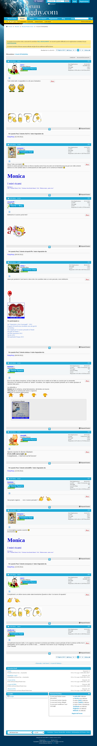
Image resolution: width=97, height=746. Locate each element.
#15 (89, 363)
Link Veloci (48, 21)
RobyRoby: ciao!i (12, 675)
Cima (88, 732)
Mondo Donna (12, 18)
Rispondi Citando (84, 128)
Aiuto (74, 1)
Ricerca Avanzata (86, 21)
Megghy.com (12, 22)
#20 (89, 626)
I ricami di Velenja (55, 663)
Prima (69, 50)
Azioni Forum (39, 21)
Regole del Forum (77, 713)
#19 (89, 574)
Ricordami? (52, 4)
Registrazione (84, 1)
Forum (22, 18)
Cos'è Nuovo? (41, 18)
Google (12, 696)
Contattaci (50, 732)
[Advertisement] (47, 33)
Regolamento (53, 18)
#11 (89, 61)
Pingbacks (76, 708)
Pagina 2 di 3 (61, 50)
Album (31, 18)
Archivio (68, 732)
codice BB (77, 696)
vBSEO (53, 743)
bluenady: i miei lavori (42, 663)
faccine (77, 698)
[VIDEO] (80, 702)
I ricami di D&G (11, 684)
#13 (89, 198)
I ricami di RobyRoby (21, 54)
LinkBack (72, 57)
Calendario (23, 21)
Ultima (87, 50)
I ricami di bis (11, 680)
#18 (89, 510)
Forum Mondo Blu (59, 732)
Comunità (30, 21)
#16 (89, 432)
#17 (89, 478)
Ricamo (17, 26)
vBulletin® (48, 740)
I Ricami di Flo (11, 689)
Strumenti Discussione (82, 57)
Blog (63, 18)
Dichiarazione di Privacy (79, 732)
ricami (9, 671)
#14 (89, 262)
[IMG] (80, 700)
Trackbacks (76, 706)
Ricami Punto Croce (27, 26)
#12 (89, 144)
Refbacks (75, 710)
